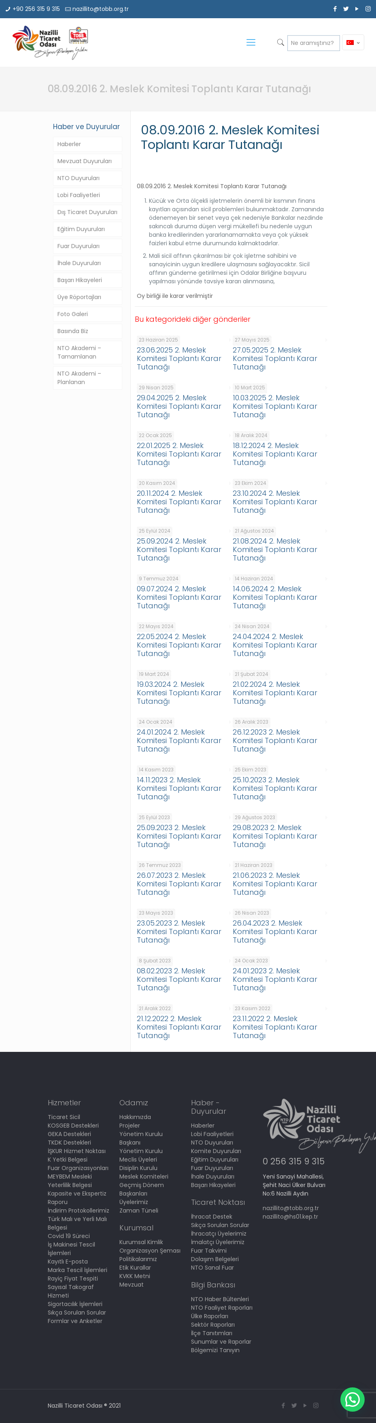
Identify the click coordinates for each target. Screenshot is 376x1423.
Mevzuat (131, 1285)
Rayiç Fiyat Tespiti (73, 1278)
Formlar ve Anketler (75, 1321)
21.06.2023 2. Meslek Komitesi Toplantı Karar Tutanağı (275, 883)
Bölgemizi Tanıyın (215, 1350)
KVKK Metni (134, 1276)
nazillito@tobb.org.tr (100, 9)
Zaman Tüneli (138, 1210)
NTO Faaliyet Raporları (222, 1308)
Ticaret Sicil (64, 1117)
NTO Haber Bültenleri (220, 1299)
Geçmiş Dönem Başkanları (141, 1189)
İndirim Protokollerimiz (78, 1210)
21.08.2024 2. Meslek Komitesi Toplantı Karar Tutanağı (275, 549)
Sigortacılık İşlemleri (75, 1304)
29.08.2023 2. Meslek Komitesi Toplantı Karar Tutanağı (275, 836)
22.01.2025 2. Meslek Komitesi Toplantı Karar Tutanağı (179, 453)
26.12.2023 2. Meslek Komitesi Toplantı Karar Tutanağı (275, 740)
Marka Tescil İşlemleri (77, 1270)
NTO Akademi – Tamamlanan (79, 352)
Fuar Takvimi (209, 1251)
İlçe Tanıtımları (211, 1333)
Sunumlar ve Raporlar (221, 1342)
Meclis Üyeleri (138, 1159)
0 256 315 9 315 (294, 1161)
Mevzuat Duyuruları (84, 161)
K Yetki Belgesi (67, 1159)
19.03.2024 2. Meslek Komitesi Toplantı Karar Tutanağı (179, 692)
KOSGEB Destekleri (73, 1125)
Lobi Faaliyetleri (78, 195)
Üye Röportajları (79, 297)
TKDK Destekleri (69, 1142)
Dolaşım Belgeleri (215, 1259)
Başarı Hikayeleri (79, 280)
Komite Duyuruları (216, 1151)
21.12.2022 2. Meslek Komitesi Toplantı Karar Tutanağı (179, 1027)
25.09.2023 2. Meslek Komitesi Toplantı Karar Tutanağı (179, 836)
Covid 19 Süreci (69, 1236)
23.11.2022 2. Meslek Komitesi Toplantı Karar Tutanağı (275, 1027)
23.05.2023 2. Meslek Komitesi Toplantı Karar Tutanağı (179, 931)
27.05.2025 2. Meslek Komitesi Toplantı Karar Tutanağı (275, 358)
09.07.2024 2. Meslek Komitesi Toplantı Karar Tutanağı (179, 597)
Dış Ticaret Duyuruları (87, 212)
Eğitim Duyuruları (81, 229)
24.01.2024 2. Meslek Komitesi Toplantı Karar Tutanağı (179, 740)
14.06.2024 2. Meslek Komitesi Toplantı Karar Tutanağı (275, 597)
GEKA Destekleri (69, 1134)
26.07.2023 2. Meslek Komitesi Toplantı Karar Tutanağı (179, 883)
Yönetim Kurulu (141, 1151)
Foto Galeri (72, 314)
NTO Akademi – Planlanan (79, 378)
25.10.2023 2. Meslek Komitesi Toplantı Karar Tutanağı (275, 788)
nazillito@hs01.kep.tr (290, 1217)
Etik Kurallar (135, 1268)
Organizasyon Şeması (150, 1251)
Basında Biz (72, 331)
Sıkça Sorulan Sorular (77, 1312)
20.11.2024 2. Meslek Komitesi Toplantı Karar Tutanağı (179, 501)
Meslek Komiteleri (143, 1176)
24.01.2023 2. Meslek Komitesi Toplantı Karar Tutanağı (275, 979)
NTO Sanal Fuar (212, 1268)
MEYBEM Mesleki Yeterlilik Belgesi (70, 1180)
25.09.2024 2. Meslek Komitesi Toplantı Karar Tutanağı (179, 549)
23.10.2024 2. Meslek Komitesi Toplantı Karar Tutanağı (275, 501)
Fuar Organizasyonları (78, 1168)
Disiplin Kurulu (138, 1168)
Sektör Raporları (213, 1325)
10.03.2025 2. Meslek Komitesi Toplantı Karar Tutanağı (275, 406)
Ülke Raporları (209, 1316)
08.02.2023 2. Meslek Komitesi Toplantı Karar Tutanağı (179, 979)
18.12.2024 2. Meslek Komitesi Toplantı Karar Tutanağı (275, 453)
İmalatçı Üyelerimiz (217, 1242)
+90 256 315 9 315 (36, 9)
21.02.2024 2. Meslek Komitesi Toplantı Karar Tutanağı (275, 692)
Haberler (69, 144)
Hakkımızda (135, 1117)
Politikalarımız (138, 1259)
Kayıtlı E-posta (68, 1261)
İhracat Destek (211, 1217)
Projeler (129, 1125)
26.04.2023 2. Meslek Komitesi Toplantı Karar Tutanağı (275, 931)
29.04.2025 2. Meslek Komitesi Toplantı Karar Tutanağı (179, 406)
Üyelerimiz (133, 1202)
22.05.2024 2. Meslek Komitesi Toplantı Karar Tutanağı (179, 644)
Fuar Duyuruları (78, 246)
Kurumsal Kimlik (141, 1242)
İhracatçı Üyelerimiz (218, 1234)
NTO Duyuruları (78, 178)
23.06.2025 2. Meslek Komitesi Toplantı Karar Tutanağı (179, 358)
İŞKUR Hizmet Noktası (77, 1151)
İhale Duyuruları (79, 263)
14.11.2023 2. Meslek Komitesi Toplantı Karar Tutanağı (179, 788)
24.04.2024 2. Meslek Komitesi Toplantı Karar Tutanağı (275, 644)
